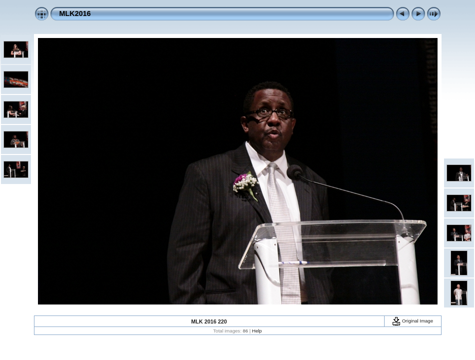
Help (257, 331)
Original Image (412, 321)
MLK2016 (75, 14)
